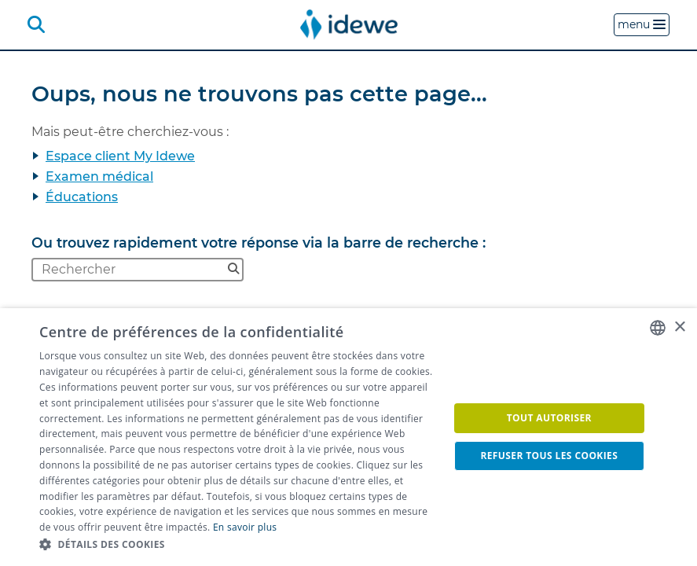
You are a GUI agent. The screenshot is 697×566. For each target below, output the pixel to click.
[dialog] (348, 437)
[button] (237, 544)
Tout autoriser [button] (549, 417)
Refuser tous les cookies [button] (549, 455)
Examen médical (99, 176)
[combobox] (658, 328)
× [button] (679, 327)
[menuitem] (349, 24)
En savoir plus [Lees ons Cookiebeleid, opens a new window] (245, 527)
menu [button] (642, 24)
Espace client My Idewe (120, 156)
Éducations (82, 196)
